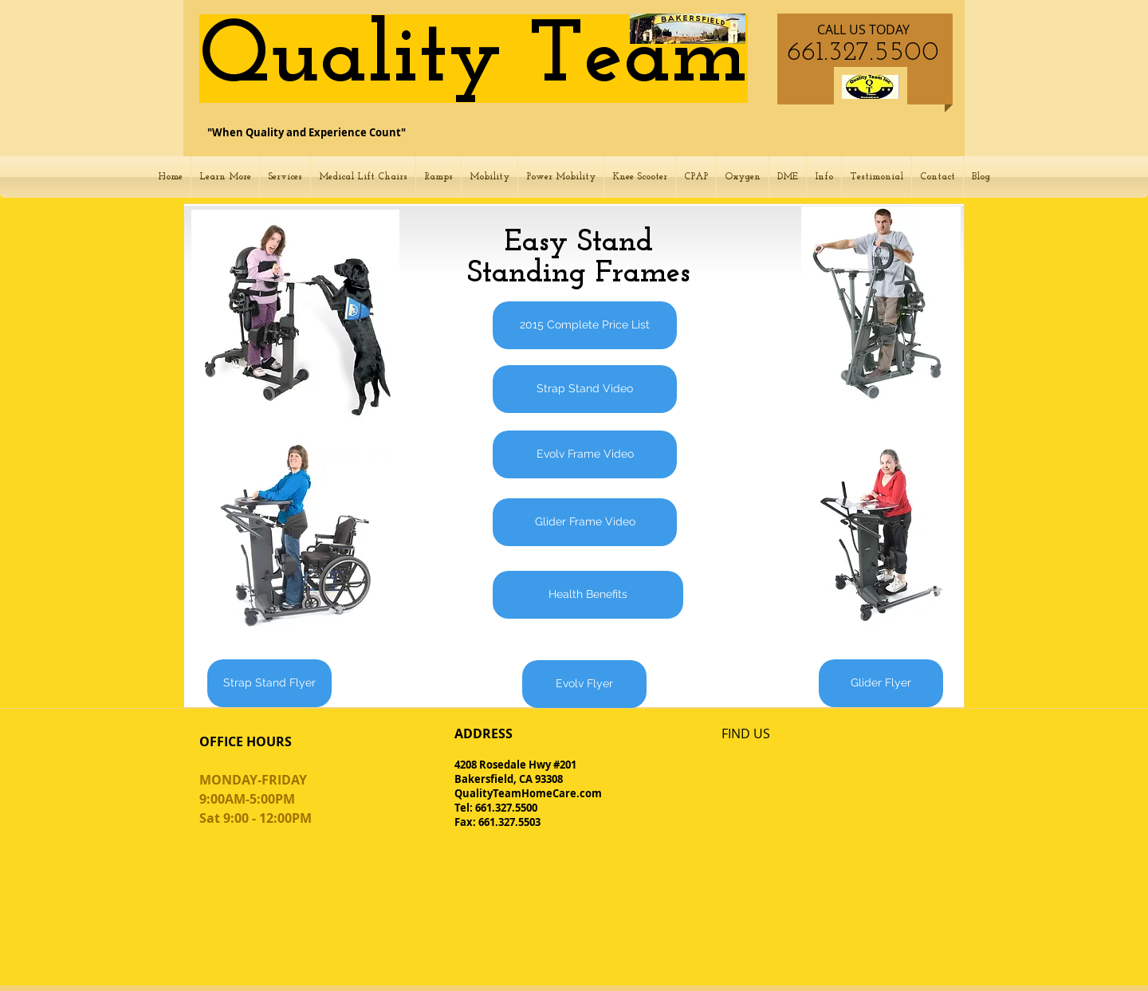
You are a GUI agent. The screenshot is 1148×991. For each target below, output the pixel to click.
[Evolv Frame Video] (585, 454)
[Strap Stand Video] (585, 389)
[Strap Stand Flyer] (269, 683)
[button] (225, 177)
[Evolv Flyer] (584, 684)
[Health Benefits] (588, 595)
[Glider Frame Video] (585, 522)
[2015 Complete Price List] (585, 325)
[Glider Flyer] (881, 683)
